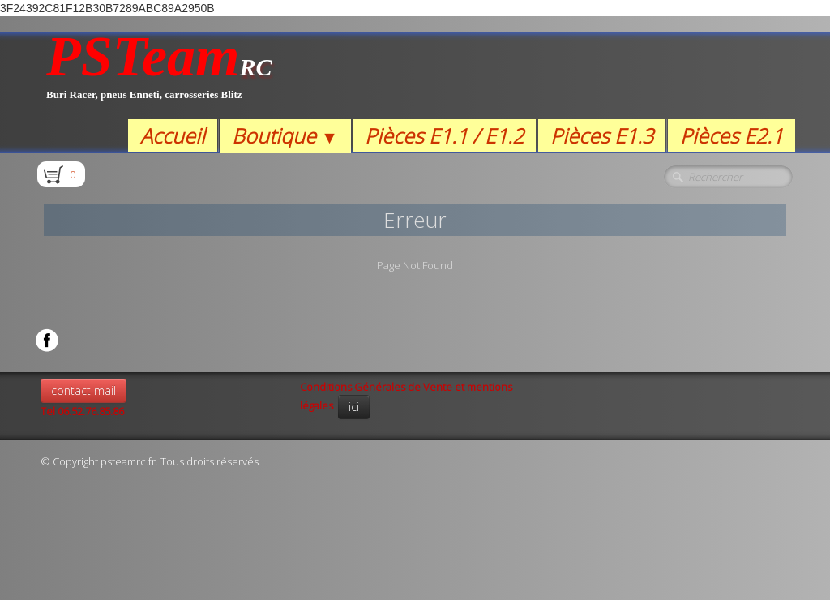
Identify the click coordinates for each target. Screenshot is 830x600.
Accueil (172, 135)
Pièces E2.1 (731, 135)
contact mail (83, 390)
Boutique (285, 135)
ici (354, 406)
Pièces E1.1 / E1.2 (444, 135)
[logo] (159, 76)
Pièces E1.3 (601, 135)
